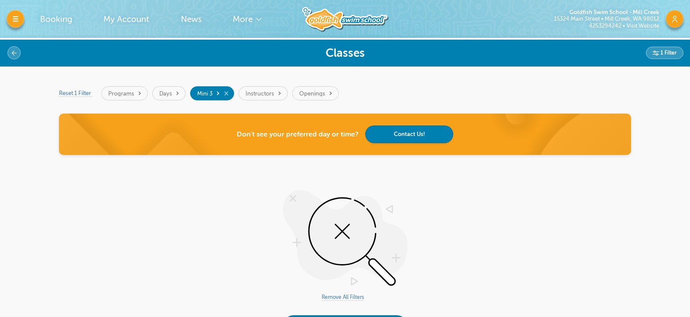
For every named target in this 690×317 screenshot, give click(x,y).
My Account (126, 19)
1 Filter (668, 53)
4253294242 (606, 25)
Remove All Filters (343, 297)
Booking (56, 19)
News (191, 19)
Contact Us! (409, 134)
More (244, 19)
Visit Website (643, 25)
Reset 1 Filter (75, 93)
